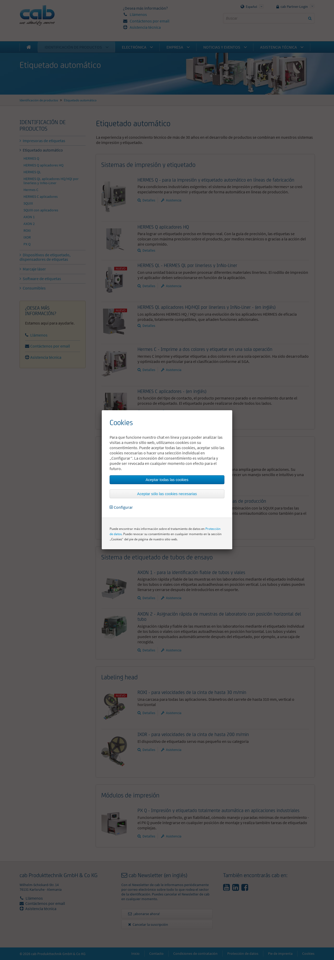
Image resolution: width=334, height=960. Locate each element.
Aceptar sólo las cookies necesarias (167, 494)
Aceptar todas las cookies (167, 480)
